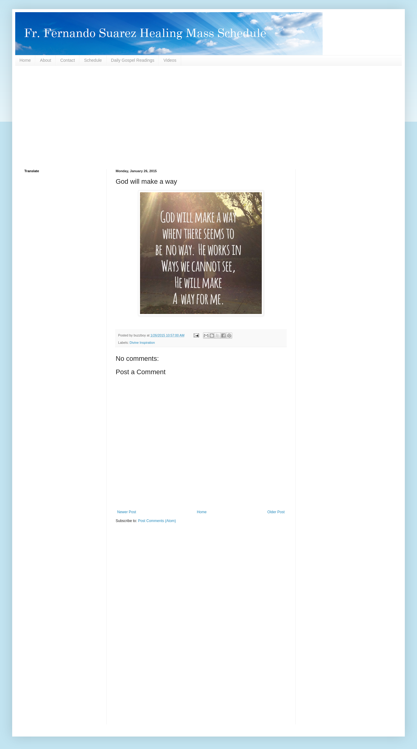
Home (25, 60)
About (45, 60)
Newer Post (126, 512)
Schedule (93, 60)
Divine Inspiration (142, 342)
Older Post (276, 512)
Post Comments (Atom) (157, 521)
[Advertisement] (207, 117)
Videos (170, 60)
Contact (67, 60)
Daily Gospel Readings (132, 60)
